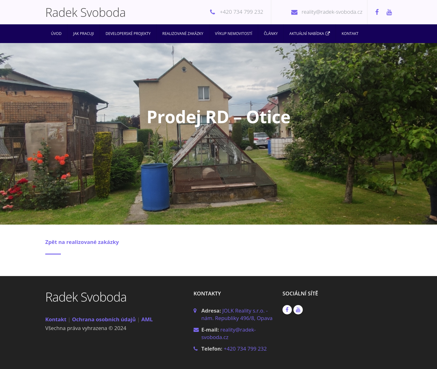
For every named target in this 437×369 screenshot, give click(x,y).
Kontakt (350, 33)
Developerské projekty (128, 33)
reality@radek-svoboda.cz (332, 11)
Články (271, 33)
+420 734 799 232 (241, 11)
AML (147, 319)
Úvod (56, 33)
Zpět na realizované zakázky (82, 241)
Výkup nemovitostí (233, 33)
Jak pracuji (83, 33)
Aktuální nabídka (309, 33)
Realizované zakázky (182, 33)
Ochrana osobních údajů (104, 319)
